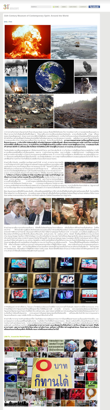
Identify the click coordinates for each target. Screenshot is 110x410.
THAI (10, 22)
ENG (5, 22)
